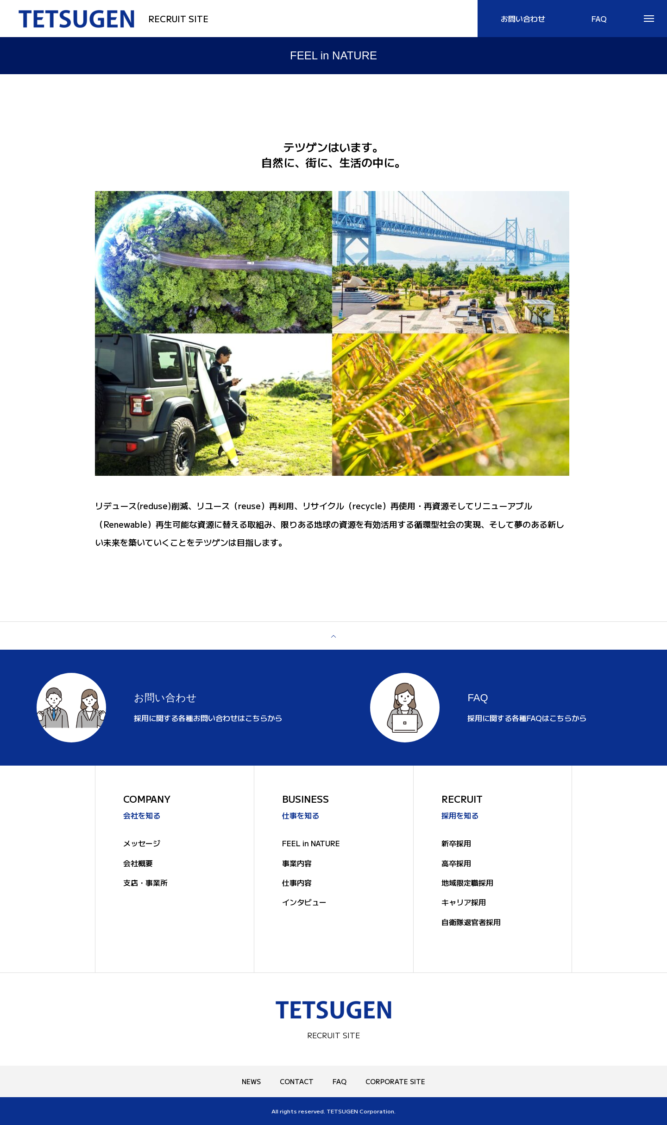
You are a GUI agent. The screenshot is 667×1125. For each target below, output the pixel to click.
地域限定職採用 (467, 882)
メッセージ (141, 843)
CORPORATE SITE (395, 1081)
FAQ (339, 1081)
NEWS (251, 1081)
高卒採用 (456, 863)
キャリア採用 (463, 902)
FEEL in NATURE (311, 843)
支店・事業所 (145, 882)
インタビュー (304, 902)
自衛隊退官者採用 (471, 922)
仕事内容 (297, 882)
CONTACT (297, 1081)
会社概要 (138, 863)
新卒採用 (456, 843)
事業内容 (297, 863)
